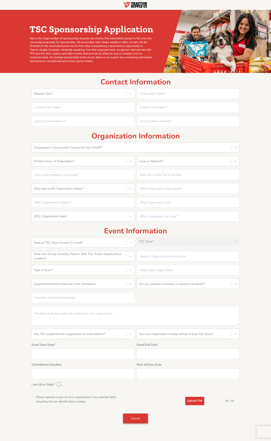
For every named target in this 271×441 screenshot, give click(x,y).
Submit (135, 418)
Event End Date (147, 345)
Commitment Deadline (47, 365)
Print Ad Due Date (149, 365)
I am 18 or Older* (46, 384)
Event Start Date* (43, 345)
